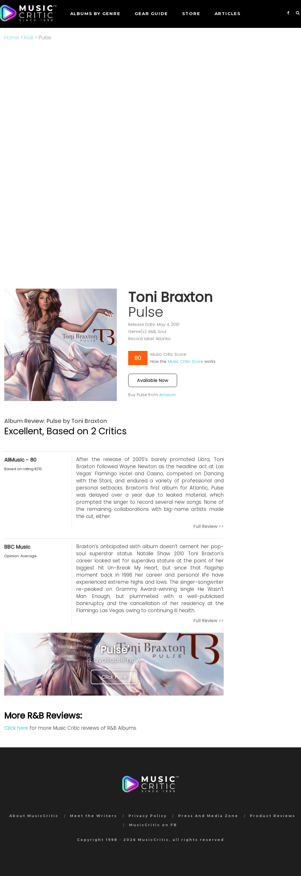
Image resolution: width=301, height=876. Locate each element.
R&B (29, 37)
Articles (228, 13)
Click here (16, 728)
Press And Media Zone (208, 816)
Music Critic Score (185, 361)
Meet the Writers (93, 816)
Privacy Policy (147, 816)
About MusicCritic (34, 816)
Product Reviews (272, 816)
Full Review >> (208, 526)
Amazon (167, 395)
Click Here (113, 676)
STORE (191, 13)
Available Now (152, 380)
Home (11, 37)
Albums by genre (95, 13)
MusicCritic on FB (153, 825)
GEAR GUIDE (151, 13)
